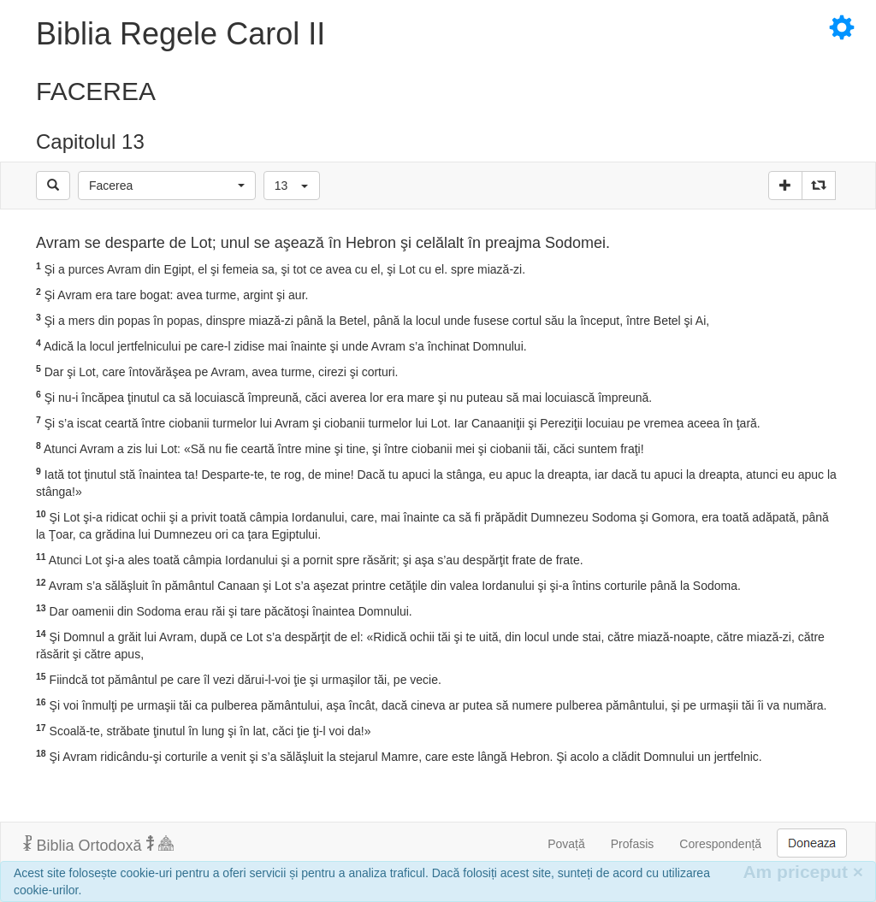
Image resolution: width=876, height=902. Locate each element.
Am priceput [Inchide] (803, 872)
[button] (167, 185)
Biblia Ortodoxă (98, 844)
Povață (566, 844)
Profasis (632, 844)
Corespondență (720, 844)
